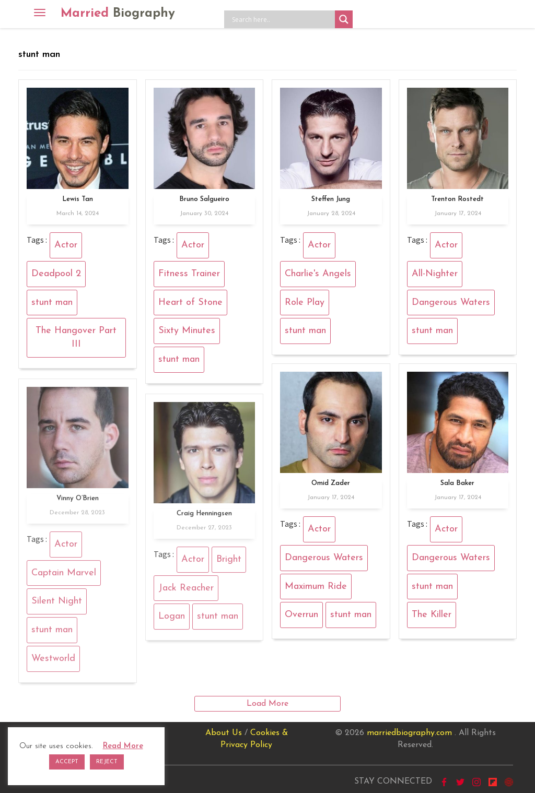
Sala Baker (457, 483)
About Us (223, 733)
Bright (228, 563)
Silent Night (56, 605)
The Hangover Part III (76, 337)
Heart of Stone (190, 302)
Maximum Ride (316, 586)
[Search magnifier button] (344, 19)
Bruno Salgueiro (204, 199)
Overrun (301, 615)
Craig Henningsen (204, 517)
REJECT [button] (107, 762)
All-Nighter (435, 274)
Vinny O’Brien (77, 502)
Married (118, 13)
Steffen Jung (330, 199)
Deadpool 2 (56, 274)
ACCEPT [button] (66, 762)
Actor (65, 245)
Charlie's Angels (318, 274)
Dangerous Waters (451, 302)
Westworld (53, 662)
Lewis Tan (77, 199)
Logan (171, 620)
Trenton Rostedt (457, 199)
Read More (123, 746)
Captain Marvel (63, 576)
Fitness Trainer (189, 274)
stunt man (52, 302)
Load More (267, 704)
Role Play (304, 302)
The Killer (431, 615)
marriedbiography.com (409, 733)
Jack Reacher (186, 591)
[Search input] (282, 19)
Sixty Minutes (186, 331)
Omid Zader (330, 483)
